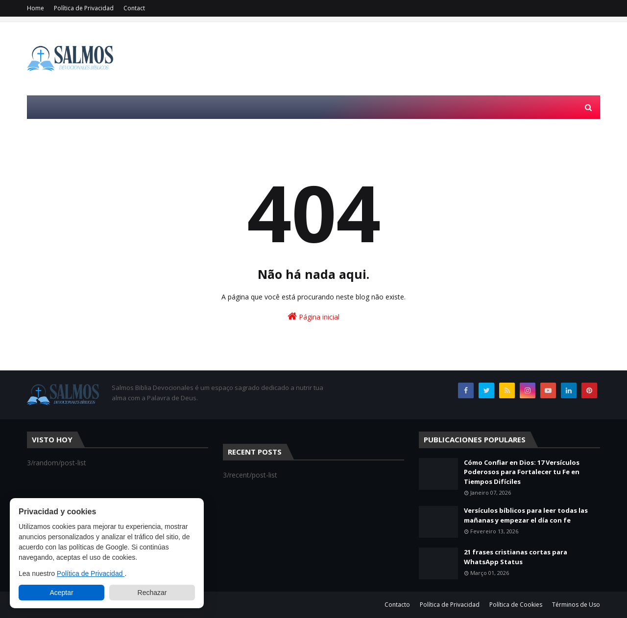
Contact (134, 8)
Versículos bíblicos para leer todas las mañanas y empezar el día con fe (526, 515)
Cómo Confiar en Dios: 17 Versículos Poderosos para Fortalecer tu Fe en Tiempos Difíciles (521, 472)
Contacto (397, 604)
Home (35, 8)
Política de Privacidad (84, 8)
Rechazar (152, 592)
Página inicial (313, 316)
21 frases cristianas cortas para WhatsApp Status (515, 557)
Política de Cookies (515, 604)
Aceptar (61, 592)
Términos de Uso (576, 604)
